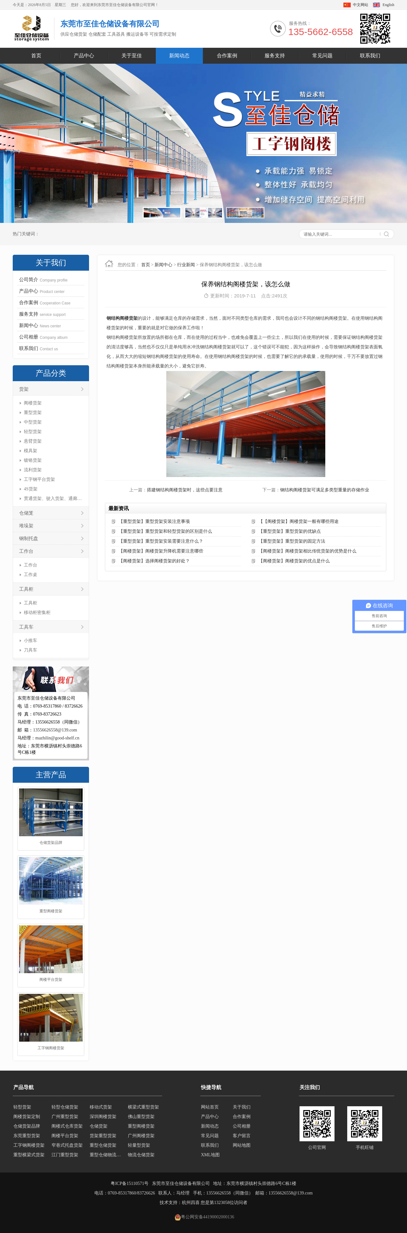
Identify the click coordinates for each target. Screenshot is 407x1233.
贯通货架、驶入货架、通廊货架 (53, 498)
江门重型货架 (65, 1154)
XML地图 (210, 1154)
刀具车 (30, 650)
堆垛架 (26, 525)
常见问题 (322, 55)
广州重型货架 (65, 1116)
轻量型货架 (139, 1145)
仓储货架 (98, 1126)
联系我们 (370, 55)
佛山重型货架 (141, 1116)
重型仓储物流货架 (107, 1154)
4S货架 (31, 489)
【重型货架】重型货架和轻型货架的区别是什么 (165, 531)
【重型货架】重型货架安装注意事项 (154, 521)
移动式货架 (101, 1107)
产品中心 (84, 55)
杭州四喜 (191, 1202)
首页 (36, 55)
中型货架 (33, 422)
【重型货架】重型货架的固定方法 (292, 541)
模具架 (30, 450)
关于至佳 (131, 55)
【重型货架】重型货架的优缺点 (290, 531)
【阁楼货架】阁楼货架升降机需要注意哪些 (161, 551)
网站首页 (210, 1107)
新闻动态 (179, 55)
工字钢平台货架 (39, 479)
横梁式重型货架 (143, 1107)
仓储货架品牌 (50, 843)
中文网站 (360, 5)
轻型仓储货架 (65, 1107)
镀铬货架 (33, 460)
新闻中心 (163, 264)
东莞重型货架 (26, 1135)
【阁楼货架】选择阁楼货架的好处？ (154, 561)
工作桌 (30, 574)
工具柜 (26, 589)
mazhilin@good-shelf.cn (57, 738)
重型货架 (33, 412)
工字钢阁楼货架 (51, 1048)
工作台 (26, 551)
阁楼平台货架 (50, 980)
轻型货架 (33, 431)
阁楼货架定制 (26, 1116)
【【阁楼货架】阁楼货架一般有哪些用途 (299, 521)
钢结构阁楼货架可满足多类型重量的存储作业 (324, 490)
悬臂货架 (33, 441)
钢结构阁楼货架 (122, 318)
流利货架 (33, 469)
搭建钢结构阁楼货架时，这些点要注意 (185, 490)
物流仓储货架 (141, 1154)
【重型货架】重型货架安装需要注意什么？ (161, 541)
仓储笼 (26, 513)
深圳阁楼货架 (103, 1116)
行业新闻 (186, 264)
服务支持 (275, 55)
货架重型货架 (103, 1135)
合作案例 (227, 55)
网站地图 (242, 1145)
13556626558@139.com (55, 730)
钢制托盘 (28, 538)
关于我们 (242, 1107)
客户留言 (242, 1135)
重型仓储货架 (103, 1145)
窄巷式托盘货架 (67, 1145)
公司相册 (242, 1126)
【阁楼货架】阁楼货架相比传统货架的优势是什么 (307, 551)
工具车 (26, 627)
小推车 (30, 640)
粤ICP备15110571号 (129, 1183)
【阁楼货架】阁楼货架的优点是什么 (294, 561)
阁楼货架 (33, 403)
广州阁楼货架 (141, 1135)
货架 (24, 389)
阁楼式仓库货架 (67, 1126)
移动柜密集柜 (37, 612)
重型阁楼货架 (50, 911)
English (388, 5)
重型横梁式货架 (29, 1154)
